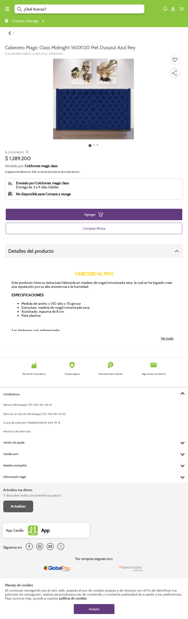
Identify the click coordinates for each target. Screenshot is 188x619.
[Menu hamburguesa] (7, 9)
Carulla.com (10, 454)
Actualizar (18, 506)
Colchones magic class (41, 166)
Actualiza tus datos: (18, 490)
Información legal (14, 477)
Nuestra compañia (15, 465)
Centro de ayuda (13, 442)
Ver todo (167, 338)
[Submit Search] (19, 8)
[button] (165, 8)
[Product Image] (93, 99)
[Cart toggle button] (182, 9)
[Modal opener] (26, 152)
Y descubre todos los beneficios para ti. (32, 495)
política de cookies (73, 598)
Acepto (94, 609)
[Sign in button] (173, 9)
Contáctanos (11, 394)
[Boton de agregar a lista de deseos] (175, 59)
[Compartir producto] (174, 73)
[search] (84, 8)
